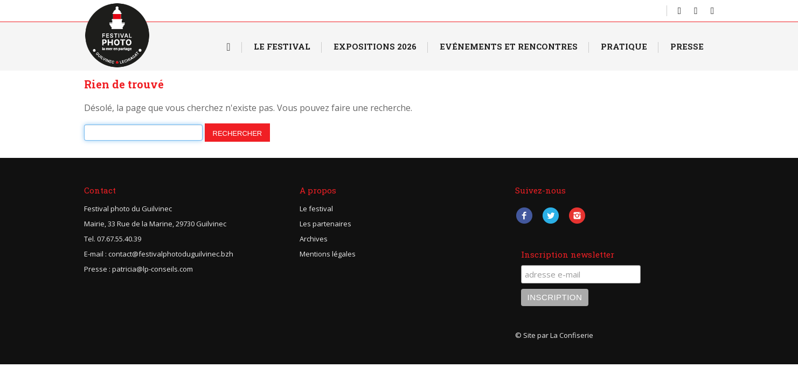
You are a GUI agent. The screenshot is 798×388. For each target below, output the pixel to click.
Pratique (624, 46)
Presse (687, 46)
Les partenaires (325, 223)
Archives (314, 239)
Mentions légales (328, 254)
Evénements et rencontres (509, 46)
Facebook (524, 215)
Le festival (316, 208)
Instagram (577, 215)
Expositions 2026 (375, 46)
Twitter (551, 215)
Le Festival (282, 46)
